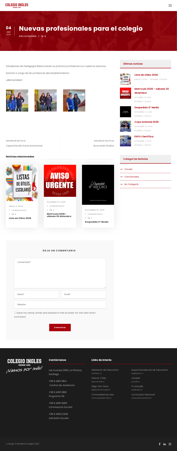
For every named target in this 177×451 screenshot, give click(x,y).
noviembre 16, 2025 (94, 210)
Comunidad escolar (111, 396)
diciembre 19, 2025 (56, 202)
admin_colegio (159, 79)
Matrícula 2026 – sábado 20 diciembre (59, 215)
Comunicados (19, 210)
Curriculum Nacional (151, 396)
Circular (128, 169)
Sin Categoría (27, 36)
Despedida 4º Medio (96, 221)
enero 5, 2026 (16, 206)
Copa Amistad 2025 (146, 122)
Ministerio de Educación (111, 371)
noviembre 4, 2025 (142, 141)
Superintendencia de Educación (151, 371)
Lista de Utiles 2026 (20, 218)
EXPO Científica (143, 136)
